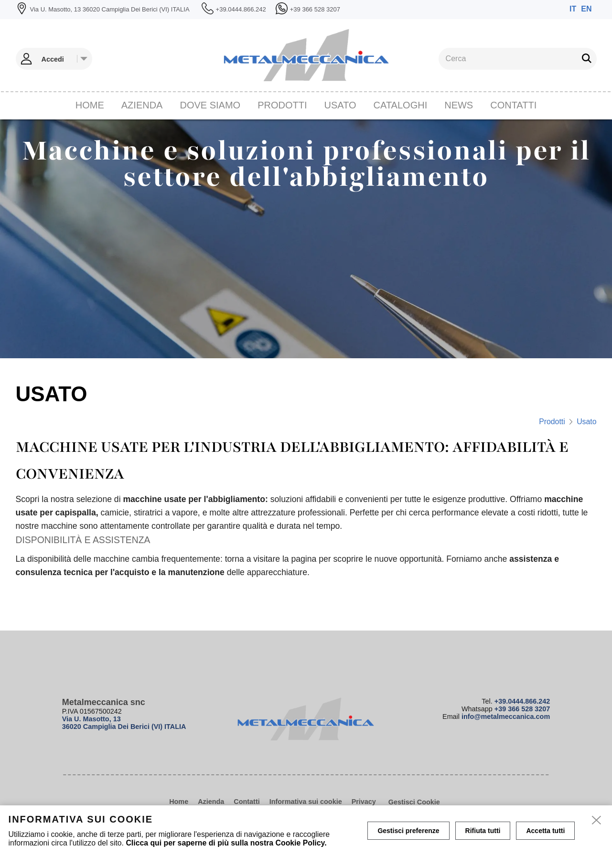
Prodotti (282, 105)
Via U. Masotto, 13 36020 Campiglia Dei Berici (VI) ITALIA (124, 722)
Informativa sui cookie (305, 801)
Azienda (142, 105)
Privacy (364, 801)
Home (89, 105)
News (458, 105)
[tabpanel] (306, 238)
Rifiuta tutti (483, 831)
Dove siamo (210, 105)
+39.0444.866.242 (522, 701)
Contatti (513, 105)
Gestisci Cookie (414, 802)
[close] (596, 820)
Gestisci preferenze (408, 831)
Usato (340, 105)
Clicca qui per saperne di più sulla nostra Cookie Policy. (226, 843)
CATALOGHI (401, 105)
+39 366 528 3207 (522, 709)
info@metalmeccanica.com (506, 716)
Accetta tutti (545, 831)
